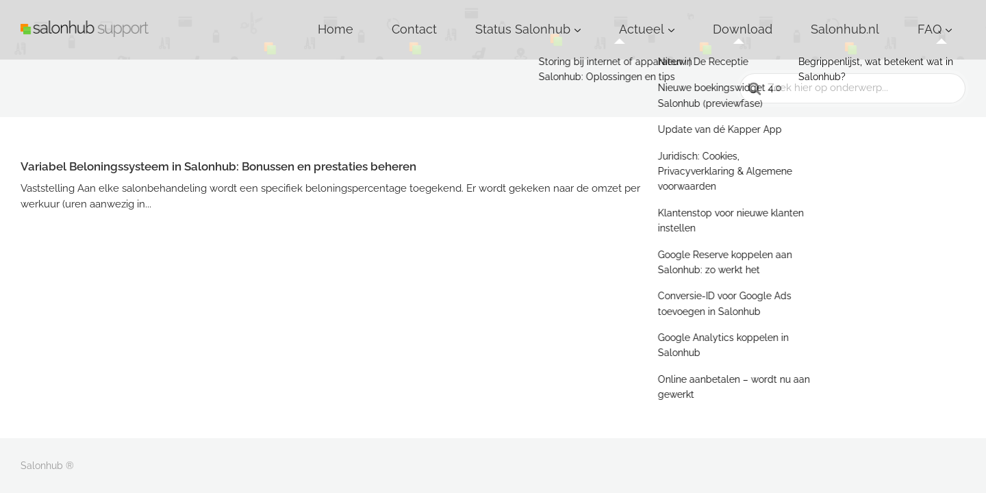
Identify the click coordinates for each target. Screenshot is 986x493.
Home (507, 20)
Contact (562, 20)
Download (805, 20)
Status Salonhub (641, 20)
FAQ (940, 20)
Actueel (730, 20)
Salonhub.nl (880, 20)
